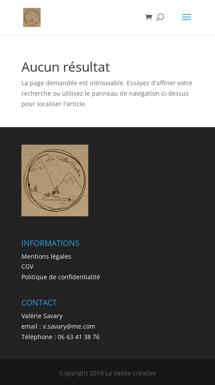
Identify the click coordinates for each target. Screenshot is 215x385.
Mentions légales (46, 256)
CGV (27, 266)
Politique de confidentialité (60, 277)
